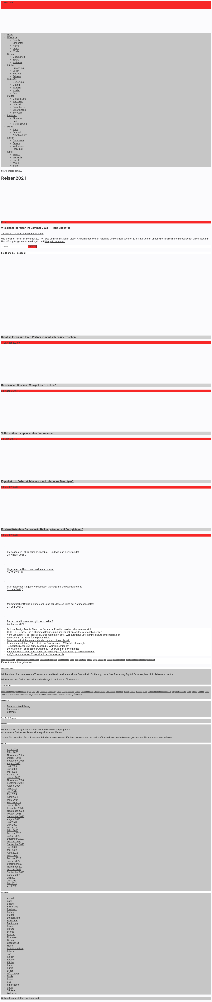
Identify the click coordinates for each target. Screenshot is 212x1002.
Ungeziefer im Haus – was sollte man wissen (30, 569)
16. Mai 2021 (14, 572)
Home (16, 45)
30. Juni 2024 (8, 439)
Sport (16, 59)
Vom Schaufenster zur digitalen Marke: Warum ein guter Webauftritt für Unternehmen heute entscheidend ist (63, 634)
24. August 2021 (9, 391)
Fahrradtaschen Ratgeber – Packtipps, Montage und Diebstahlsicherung (44, 586)
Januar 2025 (13, 777)
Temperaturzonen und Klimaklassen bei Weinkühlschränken (38, 646)
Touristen (10, 695)
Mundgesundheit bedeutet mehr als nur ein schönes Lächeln (38, 640)
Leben (16, 48)
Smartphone (19, 110)
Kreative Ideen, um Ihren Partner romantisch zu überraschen (38, 337)
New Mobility (19, 135)
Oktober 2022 (14, 841)
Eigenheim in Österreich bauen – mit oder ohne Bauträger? (37, 481)
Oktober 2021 (14, 869)
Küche (10, 65)
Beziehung (18, 82)
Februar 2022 (14, 858)
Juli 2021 (12, 877)
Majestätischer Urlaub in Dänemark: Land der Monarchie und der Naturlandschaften (50, 604)
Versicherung (20, 123)
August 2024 (13, 785)
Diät (33, 692)
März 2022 (12, 855)
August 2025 (13, 763)
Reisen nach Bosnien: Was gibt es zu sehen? (28, 385)
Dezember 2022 (15, 838)
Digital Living (19, 98)
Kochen (17, 73)
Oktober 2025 (14, 757)
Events (16, 154)
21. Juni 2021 (14, 589)
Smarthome (19, 107)
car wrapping (10, 692)
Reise (189, 692)
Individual (18, 149)
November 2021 (15, 866)
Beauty (16, 40)
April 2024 (12, 797)
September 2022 (15, 844)
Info (55, 660)
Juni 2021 (12, 880)
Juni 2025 (12, 769)
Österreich (18, 140)
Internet (17, 104)
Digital (10, 96)
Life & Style (13, 973)
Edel (37, 692)
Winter (122, 660)
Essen (16, 70)
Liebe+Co (12, 79)
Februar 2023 (14, 833)
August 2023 (13, 819)
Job (15, 121)
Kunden (61, 660)
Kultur (10, 151)
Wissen (129, 660)
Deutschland (10, 660)
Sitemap (11, 712)
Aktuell (10, 898)
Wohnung (143, 660)
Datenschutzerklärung (18, 706)
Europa (16, 143)
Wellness (17, 62)
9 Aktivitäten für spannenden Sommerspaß (27, 433)
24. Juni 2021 (14, 606)
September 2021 (15, 872)
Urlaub (109, 660)
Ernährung (18, 68)
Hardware (18, 101)
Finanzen (17, 118)
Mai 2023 (12, 827)
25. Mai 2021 (8, 233)
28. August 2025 (15, 554)
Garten (30, 660)
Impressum (13, 709)
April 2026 (12, 749)
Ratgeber (82, 660)
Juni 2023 (12, 824)
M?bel (66, 660)
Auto (15, 129)
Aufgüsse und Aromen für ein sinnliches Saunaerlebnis (35, 654)
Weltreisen (18, 146)
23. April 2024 (8, 487)
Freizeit (90, 692)
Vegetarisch (33, 695)
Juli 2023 (12, 822)
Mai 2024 (12, 794)
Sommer (201, 692)
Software (17, 112)
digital (29, 692)
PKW (76, 660)
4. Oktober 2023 (9, 342)
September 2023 (15, 816)
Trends (100, 660)
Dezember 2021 (15, 864)
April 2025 (12, 774)
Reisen (10, 137)
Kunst (16, 160)
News (10, 34)
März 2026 (12, 752)
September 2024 (15, 783)
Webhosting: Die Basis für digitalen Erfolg (28, 637)
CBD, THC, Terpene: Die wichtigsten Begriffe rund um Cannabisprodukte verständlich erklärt (54, 632)
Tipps (95, 660)
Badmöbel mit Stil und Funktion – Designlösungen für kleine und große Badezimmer (51, 651)
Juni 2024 (12, 791)
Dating (16, 84)
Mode (16, 51)
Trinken (17, 76)
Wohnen (135, 660)
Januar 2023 (13, 836)
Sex (15, 93)
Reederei (182, 692)
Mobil (10, 126)
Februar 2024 (14, 802)
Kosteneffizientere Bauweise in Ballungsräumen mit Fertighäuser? (42, 529)
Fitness (84, 692)
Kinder (16, 90)
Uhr (104, 660)
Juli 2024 (12, 788)
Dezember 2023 (15, 808)
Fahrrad (17, 132)
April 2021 (12, 886)
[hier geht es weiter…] (55, 241)
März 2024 (12, 799)
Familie (16, 87)
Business (12, 115)
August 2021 (13, 875)
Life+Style (12, 37)
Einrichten (18, 43)
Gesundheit (19, 57)
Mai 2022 (12, 850)
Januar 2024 (13, 805)
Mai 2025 (12, 771)
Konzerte (17, 157)
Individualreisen (15, 948)
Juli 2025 (12, 766)
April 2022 (12, 852)
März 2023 (12, 830)
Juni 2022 (12, 847)
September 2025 (15, 760)
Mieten (159, 692)
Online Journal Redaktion (28, 233)
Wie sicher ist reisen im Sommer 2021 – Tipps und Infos (36, 228)
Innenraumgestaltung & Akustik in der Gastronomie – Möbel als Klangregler (46, 643)
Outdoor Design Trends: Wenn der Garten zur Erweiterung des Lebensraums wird (49, 629)
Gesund (11, 54)
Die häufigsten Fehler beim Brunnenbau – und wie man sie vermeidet (43, 552)
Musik (16, 163)
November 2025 (15, 755)
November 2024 (15, 780)
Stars (15, 165)
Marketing (152, 692)
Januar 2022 (13, 861)
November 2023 (15, 810)
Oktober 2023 (14, 813)
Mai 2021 (12, 883)
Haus (51, 660)
